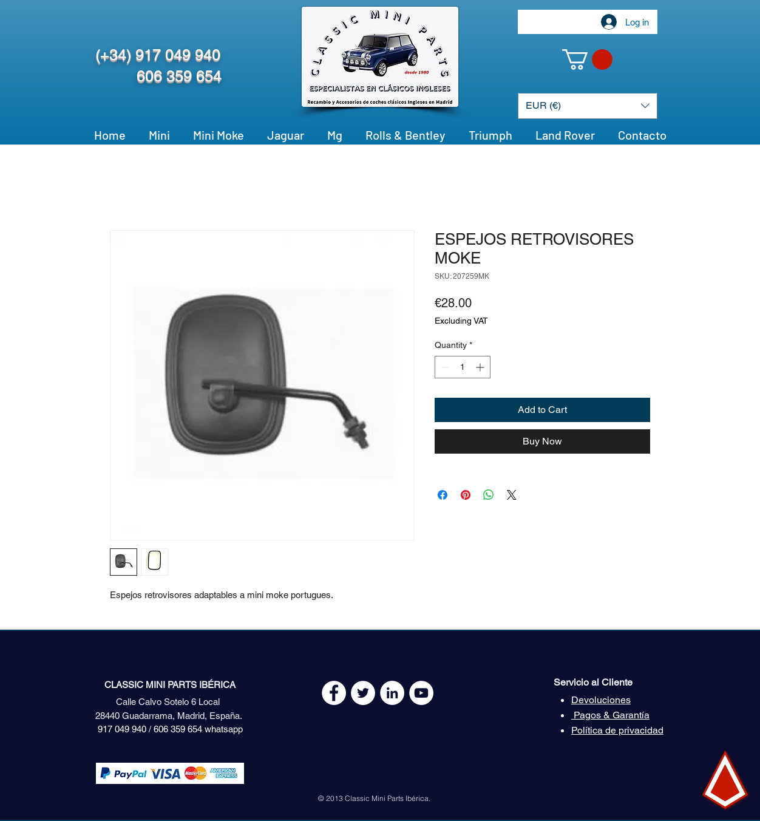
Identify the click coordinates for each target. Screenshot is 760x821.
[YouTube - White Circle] (421, 693)
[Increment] (481, 367)
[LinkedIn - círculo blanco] (392, 693)
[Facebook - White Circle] (334, 693)
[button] (587, 59)
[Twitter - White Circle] (363, 693)
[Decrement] (444, 367)
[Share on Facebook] (442, 495)
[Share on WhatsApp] (488, 495)
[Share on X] (511, 495)
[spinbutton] (462, 367)
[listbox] (587, 106)
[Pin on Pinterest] (465, 495)
